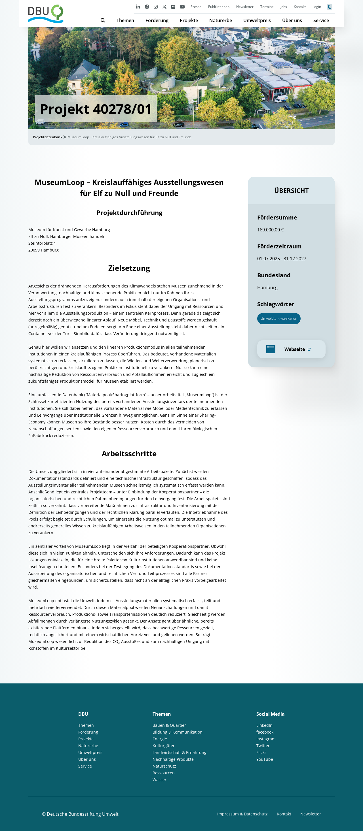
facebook (264, 732)
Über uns (292, 20)
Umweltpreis (257, 20)
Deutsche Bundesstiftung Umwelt (83, 814)
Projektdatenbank (47, 137)
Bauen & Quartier (169, 725)
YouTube (264, 759)
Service (321, 20)
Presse (196, 6)
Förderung (156, 20)
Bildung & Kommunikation (177, 732)
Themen (125, 20)
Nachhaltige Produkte (173, 759)
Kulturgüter (164, 745)
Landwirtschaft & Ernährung (179, 752)
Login (317, 6)
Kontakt (300, 6)
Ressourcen (164, 772)
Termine (267, 6)
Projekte (189, 20)
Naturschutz (164, 766)
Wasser (159, 779)
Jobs (283, 6)
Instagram (266, 738)
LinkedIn (264, 725)
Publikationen (218, 6)
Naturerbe (220, 20)
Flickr (261, 752)
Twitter (263, 745)
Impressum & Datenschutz (242, 814)
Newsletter (245, 6)
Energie (160, 738)
